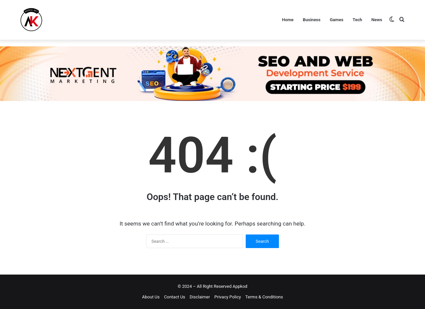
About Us (151, 296)
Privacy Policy (227, 296)
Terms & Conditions (264, 296)
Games (336, 19)
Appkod (240, 286)
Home (288, 19)
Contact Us (174, 296)
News (377, 19)
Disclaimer (200, 296)
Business (311, 19)
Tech (357, 19)
